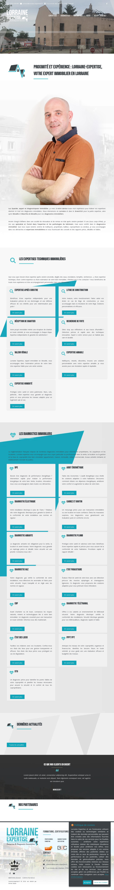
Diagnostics (65, 16)
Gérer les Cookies (101, 882)
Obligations (78, 16)
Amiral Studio (12, 883)
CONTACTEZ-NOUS (28, 878)
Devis (88, 16)
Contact (103, 16)
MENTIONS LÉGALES (14, 878)
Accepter (87, 882)
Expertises (53, 16)
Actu (96, 16)
